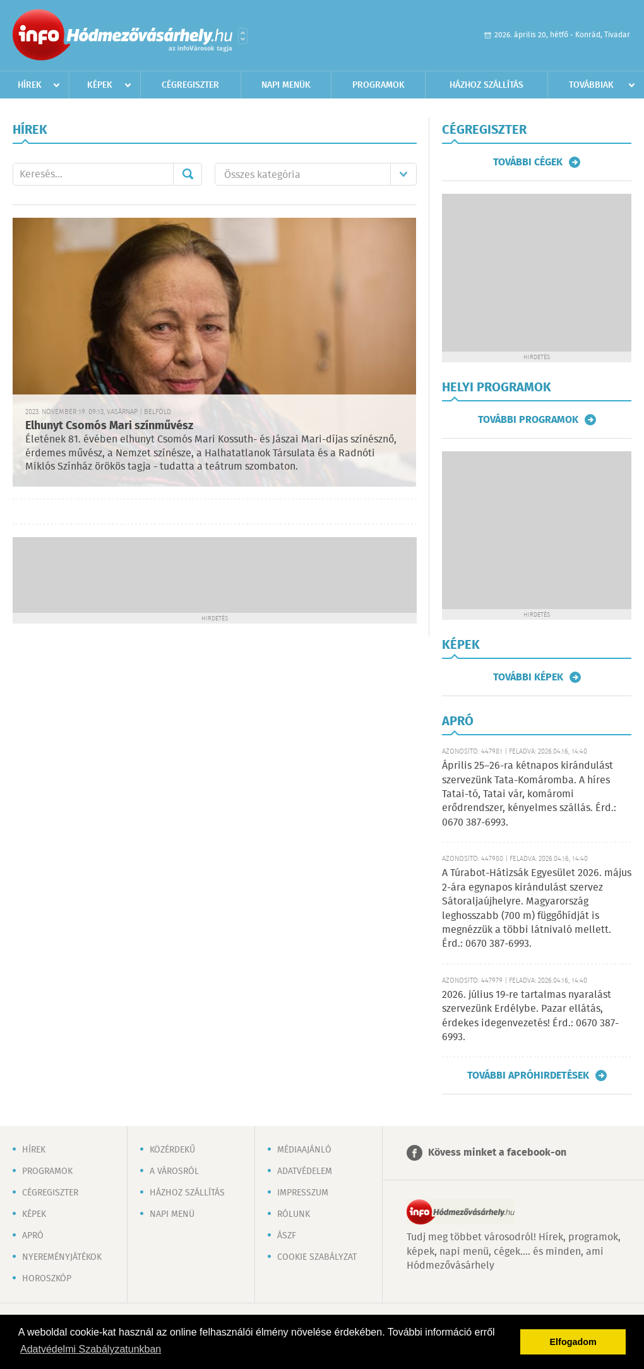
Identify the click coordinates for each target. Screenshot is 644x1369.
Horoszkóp (46, 1279)
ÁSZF (286, 1236)
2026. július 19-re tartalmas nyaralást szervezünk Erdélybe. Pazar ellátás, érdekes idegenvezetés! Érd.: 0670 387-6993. (530, 1016)
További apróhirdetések (528, 1075)
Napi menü (172, 1214)
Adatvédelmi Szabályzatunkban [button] (90, 1349)
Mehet (187, 174)
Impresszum (302, 1193)
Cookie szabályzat (317, 1257)
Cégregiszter (190, 85)
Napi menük (286, 85)
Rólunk (293, 1214)
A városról (174, 1171)
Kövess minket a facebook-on (497, 1153)
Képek (99, 85)
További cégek (528, 162)
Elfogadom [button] (573, 1342)
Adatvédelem (304, 1171)
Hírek (30, 85)
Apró (33, 1236)
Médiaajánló (304, 1150)
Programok (378, 85)
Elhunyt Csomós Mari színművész (109, 426)
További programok (528, 419)
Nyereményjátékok (62, 1257)
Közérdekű (172, 1150)
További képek (528, 677)
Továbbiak (591, 85)
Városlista (242, 36)
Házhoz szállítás (486, 85)
